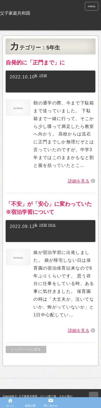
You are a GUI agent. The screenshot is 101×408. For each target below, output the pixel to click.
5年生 (52, 225)
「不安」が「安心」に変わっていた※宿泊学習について (49, 208)
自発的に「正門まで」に (35, 62)
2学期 (43, 75)
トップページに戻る (26, 349)
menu (91, 6)
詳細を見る (78, 181)
